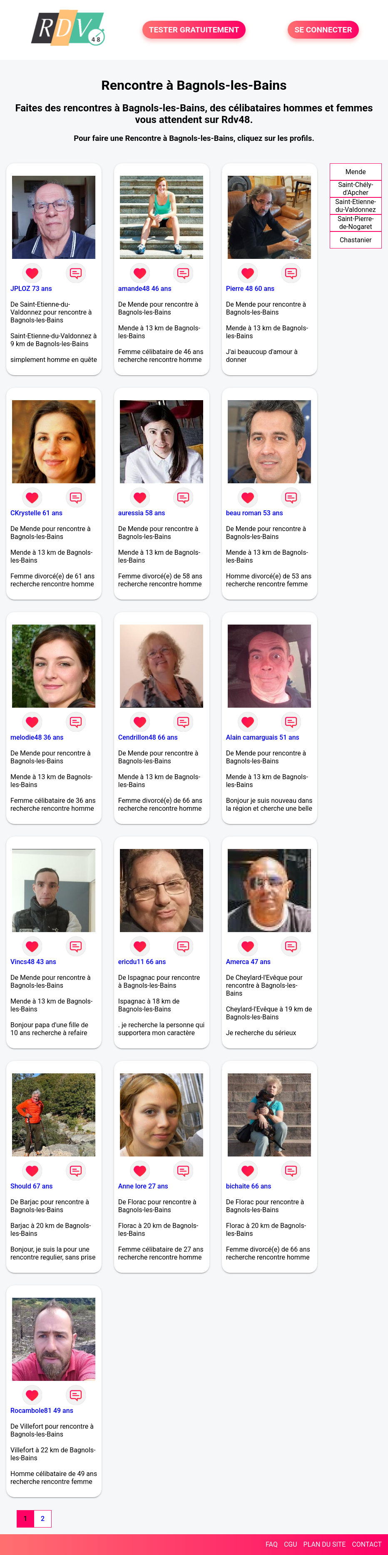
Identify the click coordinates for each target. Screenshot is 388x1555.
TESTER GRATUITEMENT (194, 29)
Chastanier (356, 240)
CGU (290, 1544)
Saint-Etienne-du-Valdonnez (355, 206)
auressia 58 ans (141, 513)
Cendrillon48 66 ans (148, 737)
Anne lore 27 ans (143, 1186)
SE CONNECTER (323, 29)
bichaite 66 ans (248, 1186)
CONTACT (367, 1544)
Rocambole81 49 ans (41, 1411)
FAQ (272, 1544)
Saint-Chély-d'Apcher (355, 189)
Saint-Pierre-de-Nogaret (356, 223)
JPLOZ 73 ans (31, 289)
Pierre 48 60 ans (250, 289)
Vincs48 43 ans (33, 962)
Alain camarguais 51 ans (262, 737)
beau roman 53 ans (254, 513)
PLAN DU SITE (324, 1544)
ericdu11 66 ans (142, 962)
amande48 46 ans (145, 289)
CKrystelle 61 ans (36, 513)
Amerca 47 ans (248, 962)
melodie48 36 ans (36, 737)
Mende (356, 172)
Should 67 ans (31, 1186)
